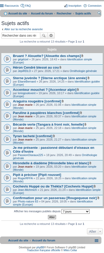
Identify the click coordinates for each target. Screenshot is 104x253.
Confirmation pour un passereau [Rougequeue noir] (55, 198)
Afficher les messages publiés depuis (52, 211)
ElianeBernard (27, 81)
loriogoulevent (27, 93)
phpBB (40, 247)
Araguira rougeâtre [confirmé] (37, 101)
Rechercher (44, 35)
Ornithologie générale (83, 70)
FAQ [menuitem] (28, 5)
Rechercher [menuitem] (99, 14)
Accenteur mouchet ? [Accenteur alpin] (44, 90)
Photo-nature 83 (28, 201)
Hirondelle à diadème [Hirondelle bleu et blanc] (51, 163)
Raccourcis (12, 5)
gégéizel (23, 59)
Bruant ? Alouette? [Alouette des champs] (47, 56)
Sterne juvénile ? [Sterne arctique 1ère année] (50, 78)
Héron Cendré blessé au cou (36, 67)
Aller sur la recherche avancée (23, 29)
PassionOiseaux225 (30, 155)
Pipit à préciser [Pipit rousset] (37, 175)
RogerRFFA (25, 178)
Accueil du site (17, 13)
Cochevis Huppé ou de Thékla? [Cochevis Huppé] (53, 186)
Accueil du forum (42, 13)
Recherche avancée (51, 35)
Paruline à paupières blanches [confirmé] (46, 113)
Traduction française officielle (43, 250)
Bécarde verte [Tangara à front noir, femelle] (48, 124)
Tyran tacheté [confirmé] (32, 136)
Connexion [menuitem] (94, 5)
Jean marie (25, 104)
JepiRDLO (24, 70)
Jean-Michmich (27, 189)
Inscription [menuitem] (74, 5)
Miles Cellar (70, 250)
